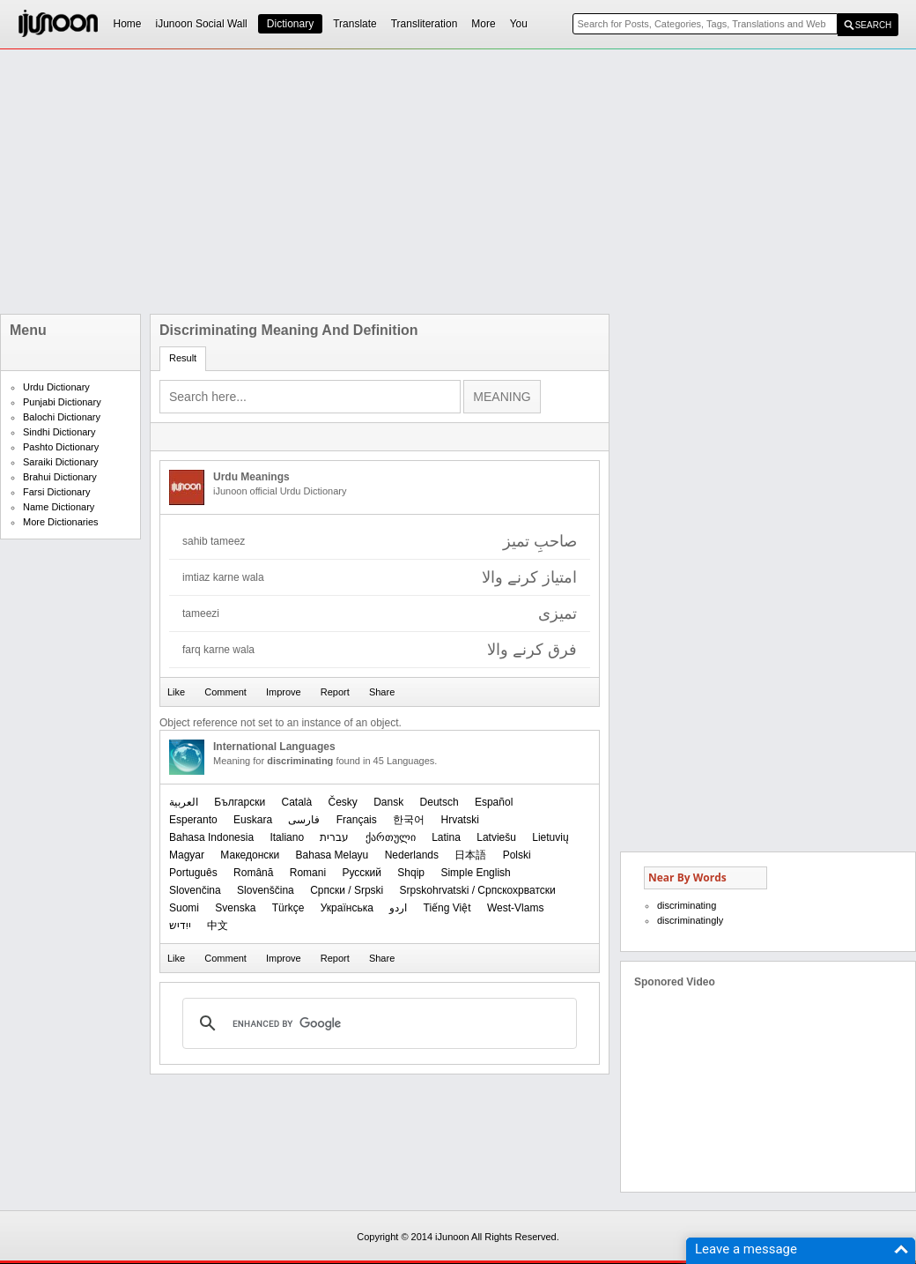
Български (239, 802)
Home (128, 24)
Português (193, 872)
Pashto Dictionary (61, 447)
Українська (347, 908)
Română (253, 872)
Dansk (388, 802)
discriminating (686, 905)
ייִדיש (180, 925)
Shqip (411, 872)
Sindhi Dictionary (59, 432)
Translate (355, 24)
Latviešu (496, 837)
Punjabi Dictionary (62, 402)
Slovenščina (265, 890)
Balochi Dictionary (61, 417)
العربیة (183, 802)
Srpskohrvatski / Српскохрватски (478, 890)
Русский (361, 872)
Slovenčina (195, 890)
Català (296, 802)
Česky (343, 802)
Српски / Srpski (346, 890)
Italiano (287, 837)
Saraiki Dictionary (61, 462)
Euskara (252, 820)
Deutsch (439, 802)
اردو (398, 908)
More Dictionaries (61, 522)
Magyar (186, 855)
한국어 (409, 820)
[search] (377, 1023)
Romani (308, 872)
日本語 (470, 855)
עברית (334, 837)
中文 (217, 925)
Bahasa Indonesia (211, 837)
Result (182, 358)
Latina (446, 837)
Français (356, 820)
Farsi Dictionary (56, 492)
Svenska (235, 908)
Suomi (184, 908)
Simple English (475, 872)
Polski (517, 855)
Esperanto (193, 820)
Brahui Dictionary (60, 477)
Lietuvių (550, 837)
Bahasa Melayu (332, 855)
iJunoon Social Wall (201, 24)
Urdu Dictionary (56, 387)
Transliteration (424, 24)
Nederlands (412, 855)
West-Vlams (515, 908)
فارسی (304, 820)
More (483, 24)
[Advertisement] (399, 181)
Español (494, 802)
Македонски (249, 855)
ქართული (391, 837)
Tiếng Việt (447, 908)
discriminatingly (690, 920)
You (519, 24)
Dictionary (290, 24)
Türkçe (288, 908)
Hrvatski (459, 820)
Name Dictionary (58, 507)
